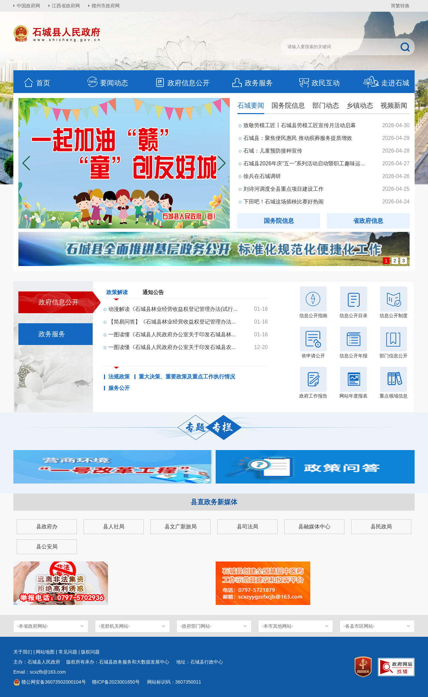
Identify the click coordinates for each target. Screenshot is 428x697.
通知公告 (153, 292)
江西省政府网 (66, 5)
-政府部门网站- (195, 626)
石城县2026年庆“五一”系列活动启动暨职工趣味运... (304, 163)
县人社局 (113, 526)
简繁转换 (400, 5)
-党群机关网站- (114, 626)
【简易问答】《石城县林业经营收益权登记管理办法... (172, 322)
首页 (36, 83)
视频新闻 (394, 105)
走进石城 (386, 83)
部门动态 (325, 105)
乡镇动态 (359, 105)
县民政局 (381, 526)
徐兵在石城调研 (262, 176)
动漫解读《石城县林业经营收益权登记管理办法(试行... (173, 309)
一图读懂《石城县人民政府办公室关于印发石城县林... (172, 334)
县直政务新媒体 (214, 502)
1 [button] (386, 260)
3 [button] (403, 260)
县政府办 (47, 526)
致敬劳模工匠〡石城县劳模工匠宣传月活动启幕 (299, 125)
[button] (221, 163)
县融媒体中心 (314, 526)
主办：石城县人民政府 (39, 662)
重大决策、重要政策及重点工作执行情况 (187, 376)
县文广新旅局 (181, 526)
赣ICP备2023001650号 (116, 682)
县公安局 (47, 546)
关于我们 (22, 652)
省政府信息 (368, 220)
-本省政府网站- (32, 626)
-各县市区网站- (358, 626)
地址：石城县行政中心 (199, 662)
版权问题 (90, 652)
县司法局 (247, 526)
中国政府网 (28, 5)
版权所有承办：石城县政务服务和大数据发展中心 (120, 662)
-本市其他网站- (277, 626)
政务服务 (252, 83)
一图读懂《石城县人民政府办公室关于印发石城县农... (172, 347)
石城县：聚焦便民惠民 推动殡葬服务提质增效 (297, 138)
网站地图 (45, 652)
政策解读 (117, 293)
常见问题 (68, 652)
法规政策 (119, 376)
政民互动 (319, 83)
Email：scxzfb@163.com (39, 672)
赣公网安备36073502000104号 (53, 682)
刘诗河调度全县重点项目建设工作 (283, 189)
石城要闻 (250, 105)
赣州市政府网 (106, 5)
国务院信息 (288, 105)
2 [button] (395, 260)
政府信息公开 (182, 83)
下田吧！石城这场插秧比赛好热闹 (283, 201)
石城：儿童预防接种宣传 (272, 151)
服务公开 (119, 388)
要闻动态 (107, 83)
